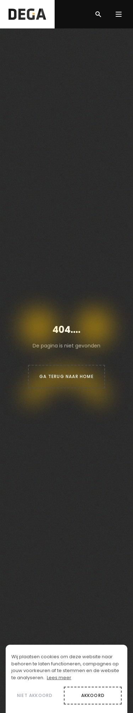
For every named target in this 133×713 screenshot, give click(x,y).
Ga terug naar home (66, 376)
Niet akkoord (34, 695)
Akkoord (93, 695)
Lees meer (59, 677)
